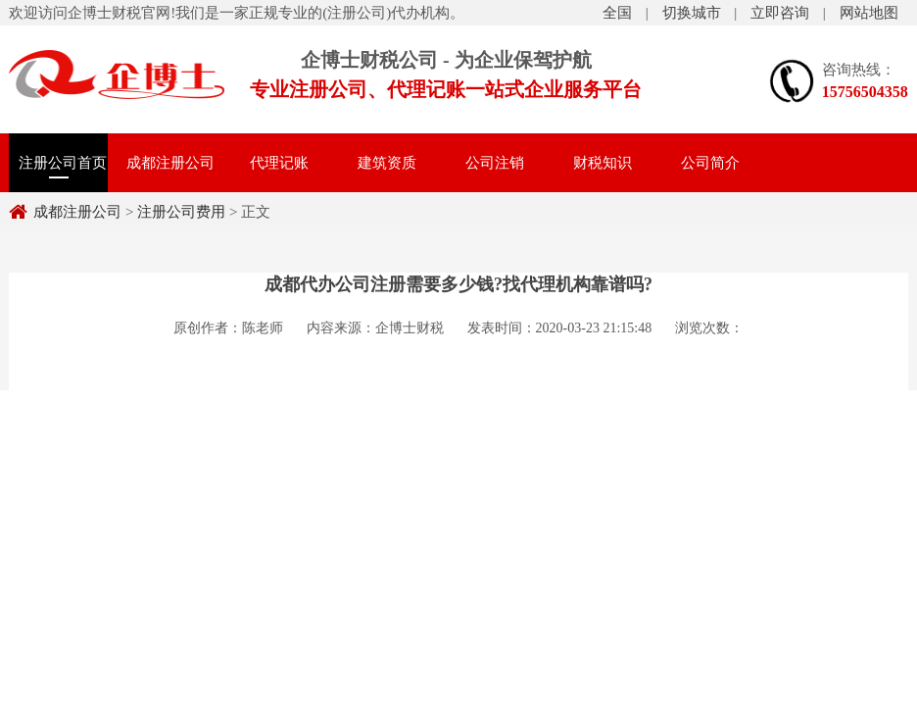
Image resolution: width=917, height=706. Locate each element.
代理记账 (279, 163)
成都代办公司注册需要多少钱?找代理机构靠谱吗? (458, 284)
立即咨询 (779, 13)
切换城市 (691, 13)
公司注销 (494, 163)
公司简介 (710, 163)
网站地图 (869, 13)
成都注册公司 (170, 163)
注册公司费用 (116, 74)
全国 (617, 13)
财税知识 (602, 163)
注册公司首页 (63, 163)
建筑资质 (387, 163)
